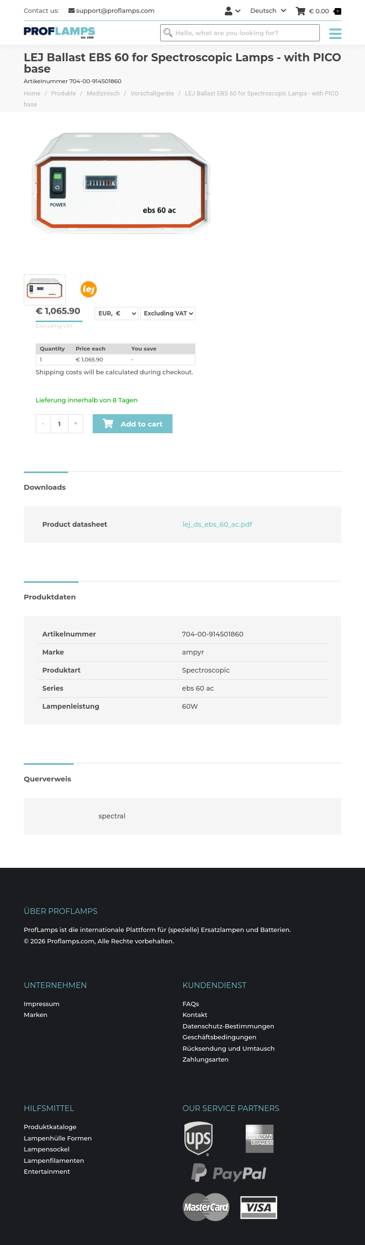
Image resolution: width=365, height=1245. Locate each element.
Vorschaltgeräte (152, 93)
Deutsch (268, 10)
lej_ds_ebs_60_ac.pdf (216, 524)
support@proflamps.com (111, 10)
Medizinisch (103, 93)
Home (32, 93)
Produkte (63, 93)
